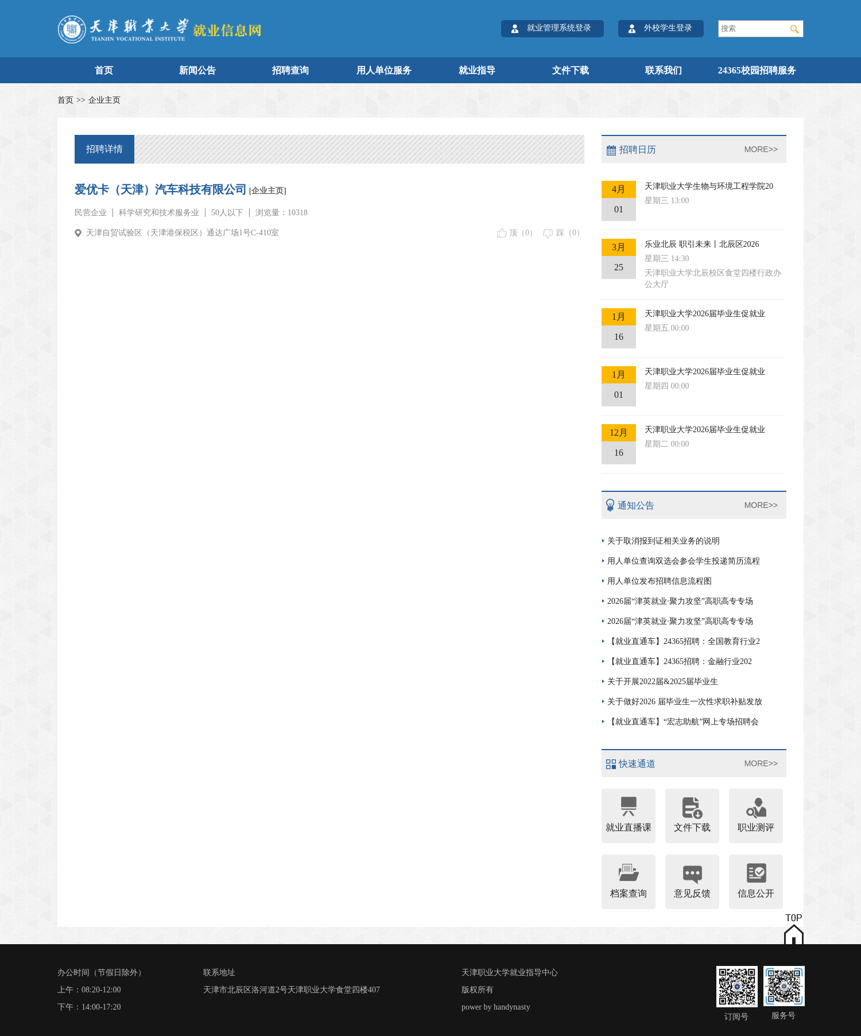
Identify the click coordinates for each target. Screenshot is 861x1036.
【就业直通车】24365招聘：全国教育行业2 (683, 641)
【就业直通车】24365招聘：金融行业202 (679, 661)
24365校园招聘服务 (757, 70)
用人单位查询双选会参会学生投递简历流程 (683, 561)
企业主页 (104, 100)
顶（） (523, 232)
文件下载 (570, 70)
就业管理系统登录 (559, 28)
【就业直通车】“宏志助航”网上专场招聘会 (683, 721)
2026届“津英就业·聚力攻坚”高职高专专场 (680, 601)
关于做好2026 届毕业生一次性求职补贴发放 (684, 701)
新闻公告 (197, 70)
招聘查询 (290, 70)
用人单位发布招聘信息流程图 (659, 581)
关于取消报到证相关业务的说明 (663, 541)
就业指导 (477, 70)
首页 (104, 70)
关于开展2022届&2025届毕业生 (662, 681)
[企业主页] (266, 191)
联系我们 (663, 70)
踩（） (570, 232)
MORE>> (761, 149)
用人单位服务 (384, 70)
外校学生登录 (668, 28)
